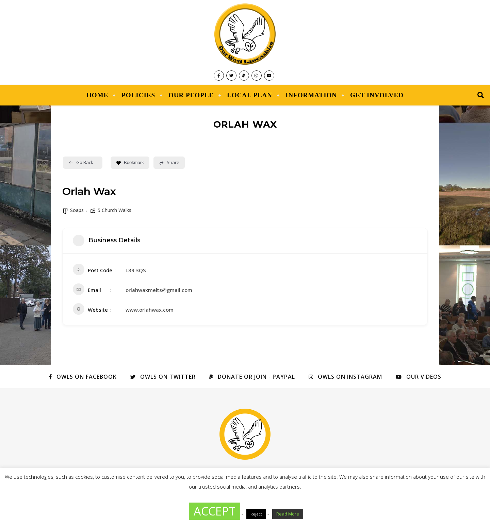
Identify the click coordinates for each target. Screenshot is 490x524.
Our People (191, 95)
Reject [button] (256, 514)
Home (97, 95)
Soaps (77, 210)
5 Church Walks (114, 210)
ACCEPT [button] (214, 511)
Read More (287, 514)
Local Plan (249, 95)
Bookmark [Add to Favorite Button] (130, 162)
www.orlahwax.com (150, 309)
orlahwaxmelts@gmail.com (159, 289)
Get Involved (377, 95)
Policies (138, 95)
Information (311, 95)
